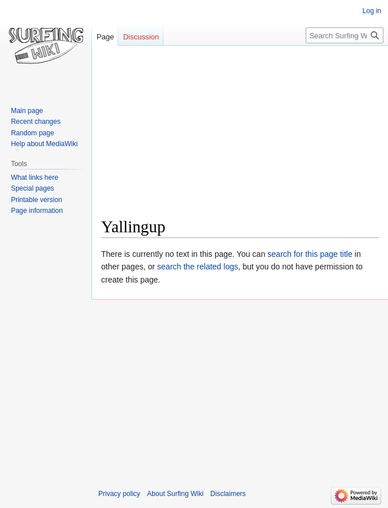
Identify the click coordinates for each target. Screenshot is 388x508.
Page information (37, 211)
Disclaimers (228, 494)
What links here (34, 178)
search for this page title (310, 254)
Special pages (32, 188)
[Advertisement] (244, 135)
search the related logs (197, 266)
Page (105, 37)
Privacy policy (119, 494)
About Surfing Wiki (175, 494)
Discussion (141, 37)
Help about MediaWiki (44, 144)
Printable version (36, 200)
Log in (371, 11)
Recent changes (36, 122)
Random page (32, 133)
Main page (27, 111)
